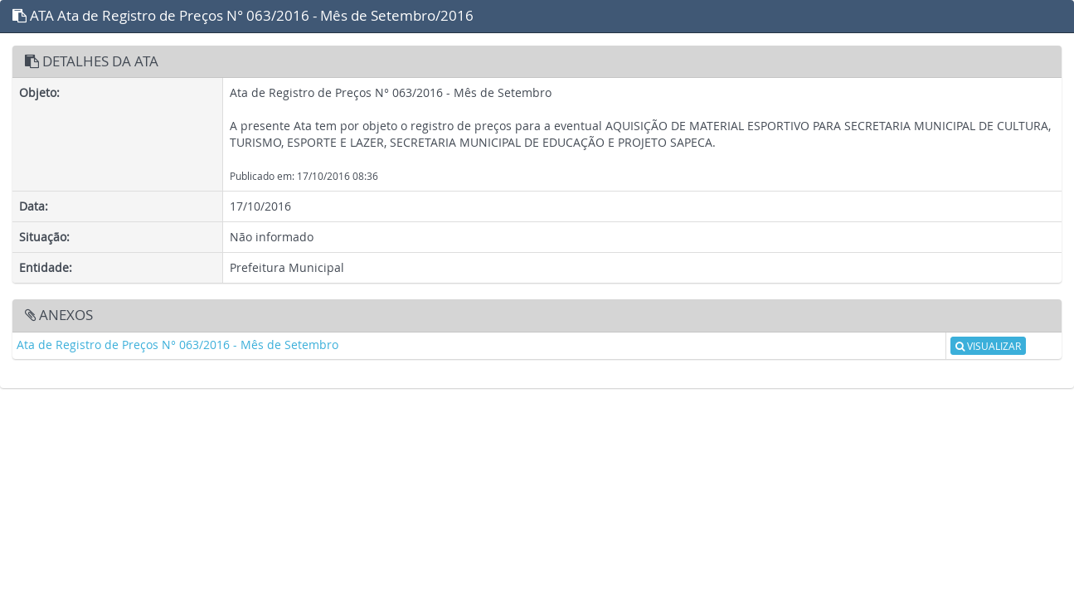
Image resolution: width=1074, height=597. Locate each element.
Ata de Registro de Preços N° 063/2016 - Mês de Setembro (177, 344)
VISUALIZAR (988, 345)
